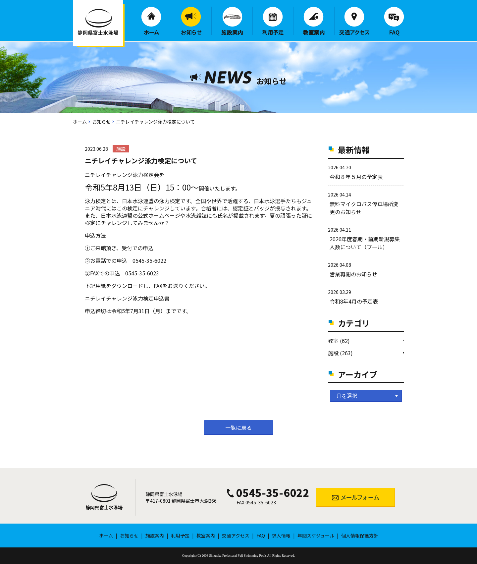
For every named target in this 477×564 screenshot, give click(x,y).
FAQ (394, 21)
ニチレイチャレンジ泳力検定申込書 (127, 298)
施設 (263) (340, 353)
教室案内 (314, 21)
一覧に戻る (238, 427)
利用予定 (273, 21)
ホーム (151, 21)
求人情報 (281, 535)
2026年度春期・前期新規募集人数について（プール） (365, 243)
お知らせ (191, 21)
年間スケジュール (315, 535)
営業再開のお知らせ (353, 274)
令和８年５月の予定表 (356, 177)
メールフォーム (355, 497)
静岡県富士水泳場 (104, 507)
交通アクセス (354, 21)
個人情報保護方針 (359, 535)
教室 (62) (339, 340)
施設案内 (232, 21)
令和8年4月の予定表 (354, 301)
